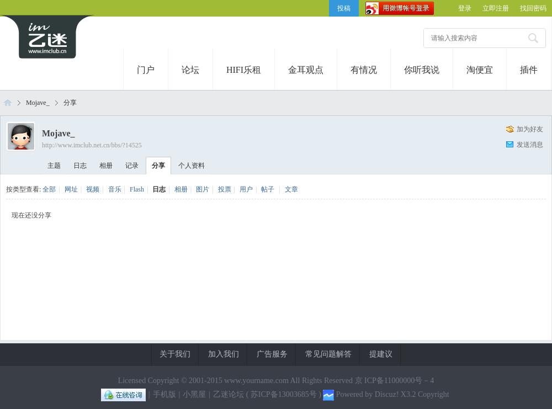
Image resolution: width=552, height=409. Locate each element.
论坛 (190, 70)
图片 (202, 189)
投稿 (344, 8)
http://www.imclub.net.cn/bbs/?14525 (92, 145)
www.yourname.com (256, 380)
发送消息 (530, 144)
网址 (71, 189)
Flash (137, 189)
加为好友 (530, 129)
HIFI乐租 (243, 70)
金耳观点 (305, 70)
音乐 (114, 189)
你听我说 (421, 70)
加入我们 (223, 354)
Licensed (132, 380)
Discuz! (387, 394)
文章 (291, 189)
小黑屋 (194, 394)
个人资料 (191, 165)
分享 (70, 103)
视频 (92, 189)
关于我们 (175, 354)
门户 (146, 70)
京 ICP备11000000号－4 (394, 380)
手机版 (164, 394)
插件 (529, 70)
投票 (224, 189)
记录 (132, 165)
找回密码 (533, 8)
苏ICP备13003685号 (284, 394)
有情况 (364, 70)
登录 (464, 8)
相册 (106, 165)
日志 (80, 165)
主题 (54, 165)
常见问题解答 (328, 354)
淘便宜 (479, 70)
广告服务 (272, 354)
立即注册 (495, 8)
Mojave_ (38, 103)
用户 (246, 189)
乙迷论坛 (7, 103)
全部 (49, 189)
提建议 (380, 354)
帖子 (267, 189)
